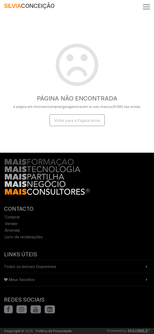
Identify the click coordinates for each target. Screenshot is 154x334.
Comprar (12, 217)
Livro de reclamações (24, 237)
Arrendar (12, 230)
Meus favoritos (19, 279)
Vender (11, 223)
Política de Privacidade (54, 331)
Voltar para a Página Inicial (77, 120)
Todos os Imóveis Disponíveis (30, 266)
